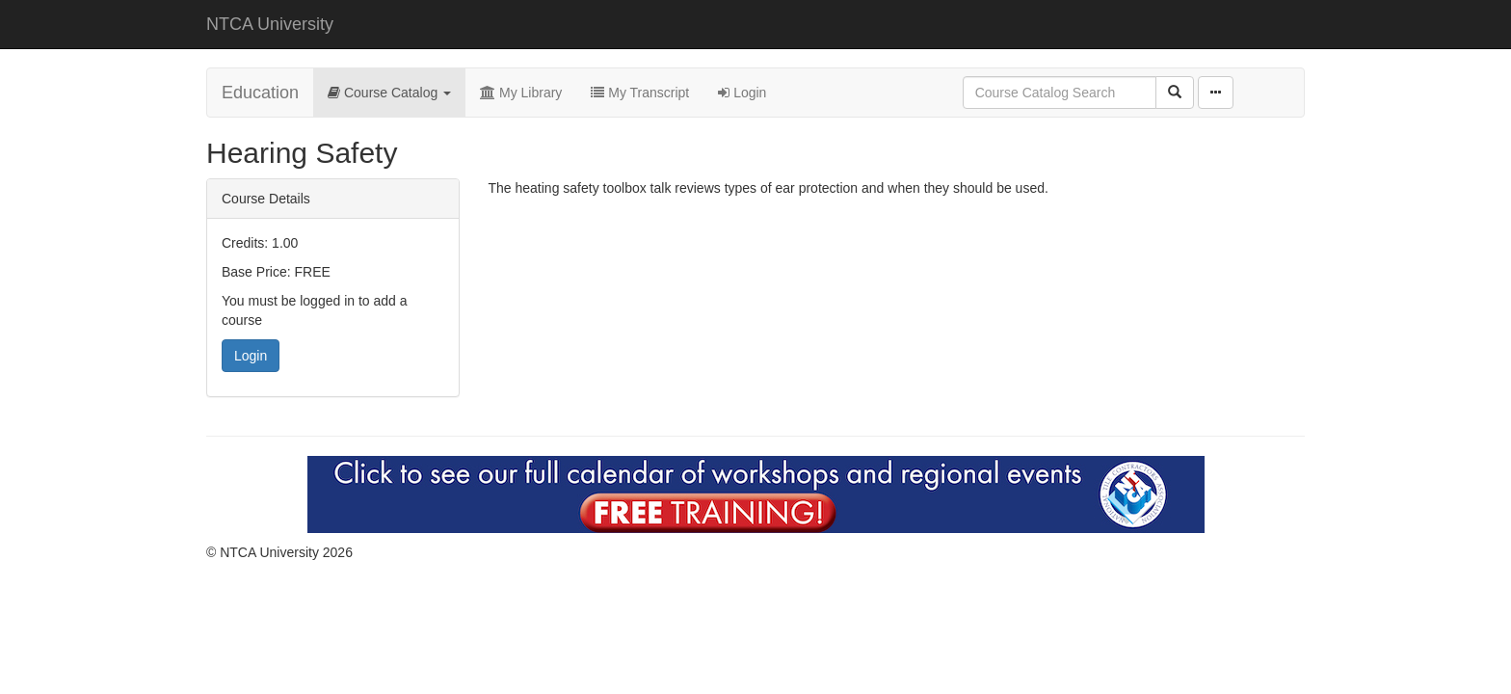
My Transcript (640, 92)
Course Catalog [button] (389, 92)
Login (742, 92)
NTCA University (269, 24)
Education (260, 92)
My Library (521, 92)
